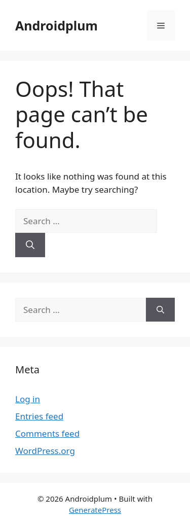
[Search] (30, 245)
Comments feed (47, 433)
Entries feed (39, 416)
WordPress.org (45, 451)
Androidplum (56, 25)
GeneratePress (95, 510)
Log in (27, 399)
